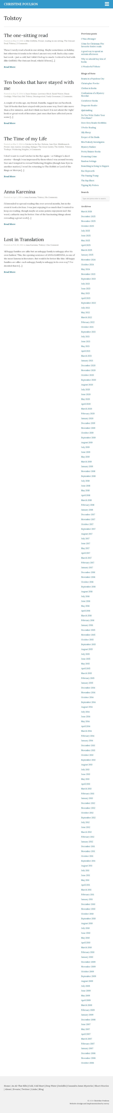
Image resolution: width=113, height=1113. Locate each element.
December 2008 (88, 1019)
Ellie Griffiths (31, 41)
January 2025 (87, 255)
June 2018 (85, 486)
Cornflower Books (89, 101)
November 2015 (88, 635)
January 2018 (87, 510)
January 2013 (87, 798)
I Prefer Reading (88, 127)
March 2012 (86, 832)
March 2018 (86, 500)
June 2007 (86, 1024)
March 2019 (86, 462)
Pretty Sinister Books (91, 151)
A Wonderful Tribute (90, 66)
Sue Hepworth (87, 171)
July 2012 (85, 822)
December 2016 (88, 572)
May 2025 (85, 240)
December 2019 (88, 423)
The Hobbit (59, 147)
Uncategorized (39, 96)
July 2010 (85, 928)
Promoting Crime (89, 156)
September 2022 (88, 303)
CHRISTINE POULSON (21, 4)
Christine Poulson (101, 1101)
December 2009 (88, 962)
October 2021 (87, 327)
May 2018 (85, 490)
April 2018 (85, 495)
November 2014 (88, 692)
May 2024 (85, 269)
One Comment (53, 245)
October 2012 (87, 813)
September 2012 (88, 817)
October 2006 (87, 1063)
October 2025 (87, 226)
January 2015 (87, 683)
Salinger (34, 147)
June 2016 (85, 601)
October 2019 (87, 433)
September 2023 (88, 279)
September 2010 (88, 918)
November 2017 (88, 519)
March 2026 (86, 211)
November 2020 (88, 370)
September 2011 (88, 861)
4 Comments (35, 149)
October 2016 (87, 582)
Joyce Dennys (31, 94)
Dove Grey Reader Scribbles (93, 123)
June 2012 (85, 827)
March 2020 (86, 409)
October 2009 (87, 971)
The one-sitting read (26, 35)
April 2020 (86, 404)
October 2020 (87, 375)
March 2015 (86, 673)
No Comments (51, 197)
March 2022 (86, 317)
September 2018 (88, 476)
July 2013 (85, 769)
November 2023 (88, 274)
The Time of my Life (25, 139)
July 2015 (85, 654)
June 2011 (85, 875)
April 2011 (85, 885)
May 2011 (85, 880)
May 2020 (85, 399)
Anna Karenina (19, 192)
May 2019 (85, 457)
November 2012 (88, 808)
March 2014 (86, 731)
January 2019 (87, 466)
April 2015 (85, 668)
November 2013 (88, 750)
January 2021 (87, 360)
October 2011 (87, 856)
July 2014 (85, 712)
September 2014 (88, 702)
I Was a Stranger (88, 39)
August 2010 (87, 923)
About (8, 1089)
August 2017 (87, 534)
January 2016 (87, 625)
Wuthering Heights (20, 149)
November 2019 (88, 428)
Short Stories (102, 1086)
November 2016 (88, 577)
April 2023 (85, 298)
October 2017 (87, 524)
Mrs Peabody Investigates (92, 142)
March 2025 (86, 250)
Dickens (45, 144)
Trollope (7, 149)
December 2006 (88, 1053)
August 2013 (86, 765)
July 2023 (85, 284)
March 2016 (86, 615)
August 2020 (87, 385)
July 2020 (85, 389)
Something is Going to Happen (95, 166)
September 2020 (88, 380)
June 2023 (85, 288)
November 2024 (88, 260)
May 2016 (85, 606)
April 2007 (86, 1034)
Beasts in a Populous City (92, 79)
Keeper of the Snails (90, 137)
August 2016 (87, 591)
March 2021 (86, 356)
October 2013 (87, 755)
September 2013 (88, 760)
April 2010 (85, 942)
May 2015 (85, 664)
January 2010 (87, 957)
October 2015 (87, 640)
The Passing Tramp (90, 176)
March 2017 (86, 558)
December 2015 (88, 630)
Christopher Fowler (90, 83)
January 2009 (87, 1015)
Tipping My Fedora (90, 185)
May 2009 (85, 995)
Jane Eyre (53, 144)
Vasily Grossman (53, 96)
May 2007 (85, 1029)
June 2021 (85, 341)
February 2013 (87, 793)
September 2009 (88, 976)
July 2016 (85, 596)
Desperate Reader (89, 105)
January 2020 (87, 418)
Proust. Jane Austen (12, 147)
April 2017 (85, 553)
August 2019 (87, 442)
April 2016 (85, 611)
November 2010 (88, 909)
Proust (41, 41)
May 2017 (85, 548)
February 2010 (87, 952)
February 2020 (88, 413)
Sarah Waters (57, 94)
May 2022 (85, 312)
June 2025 (86, 235)
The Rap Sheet (87, 180)
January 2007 (87, 1048)
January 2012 (87, 842)
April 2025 (86, 245)
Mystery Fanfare (88, 147)
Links (34, 1089)
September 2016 (88, 587)
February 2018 (87, 505)
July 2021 (85, 336)
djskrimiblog (86, 110)
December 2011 (88, 846)
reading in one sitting (54, 41)
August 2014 (87, 707)
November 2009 (88, 967)
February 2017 (87, 562)
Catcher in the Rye (33, 144)
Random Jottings (88, 161)
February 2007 (88, 1044)
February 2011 (87, 894)
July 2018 (85, 481)
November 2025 (88, 221)
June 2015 (85, 659)
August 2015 (87, 649)
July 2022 (85, 308)
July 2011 (85, 870)
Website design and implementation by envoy (89, 1103)
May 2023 (85, 293)
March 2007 (86, 1039)
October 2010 (87, 914)
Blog (41, 1089)
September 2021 (88, 332)
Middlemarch (63, 144)
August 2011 (86, 866)
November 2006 (88, 1058)
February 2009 (88, 1010)
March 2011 (86, 890)
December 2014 (88, 688)
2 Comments (22, 43)
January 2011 (87, 899)
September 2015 (88, 644)
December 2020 (88, 365)
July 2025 (85, 231)
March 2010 (86, 947)
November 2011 (88, 851)
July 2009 (85, 986)
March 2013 (86, 789)
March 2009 (86, 1005)
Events (16, 1089)
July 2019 (85, 447)
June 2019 (85, 452)
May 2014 (85, 721)
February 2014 (87, 736)
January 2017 (87, 567)
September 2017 (88, 529)
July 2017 (85, 538)
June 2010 (85, 933)
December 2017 (88, 514)
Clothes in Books (88, 88)
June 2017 (85, 543)
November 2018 (88, 471)
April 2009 (86, 1000)
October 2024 (87, 264)
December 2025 (88, 216)
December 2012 (88, 803)
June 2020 (86, 394)
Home (7, 1086)
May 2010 (85, 938)
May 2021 (85, 346)
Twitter (26, 1089)
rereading (26, 147)
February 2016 (87, 620)
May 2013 (85, 779)
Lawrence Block (44, 94)
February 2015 (87, 678)
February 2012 (87, 837)
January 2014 (87, 740)
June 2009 (86, 991)
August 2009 (87, 981)
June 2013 (85, 774)
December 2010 (88, 904)
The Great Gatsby (46, 147)
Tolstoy (12, 43)
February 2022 (87, 322)
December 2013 (88, 745)
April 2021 (85, 351)
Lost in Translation (24, 239)
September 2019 (88, 437)
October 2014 (87, 697)
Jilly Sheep (86, 132)
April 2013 (85, 784)
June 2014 (85, 716)
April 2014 (85, 726)
